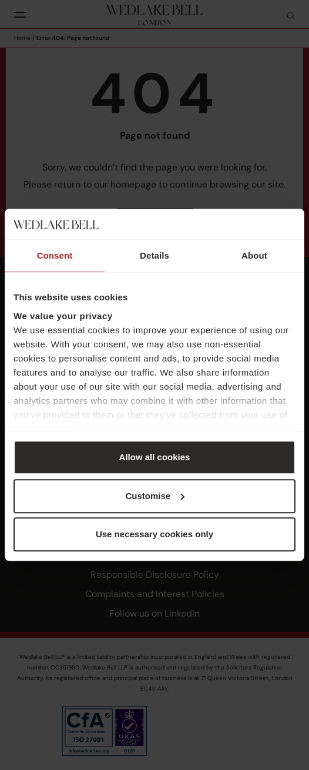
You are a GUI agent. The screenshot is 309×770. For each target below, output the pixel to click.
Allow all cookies (154, 458)
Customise (154, 496)
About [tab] (254, 256)
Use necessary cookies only (154, 535)
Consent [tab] (55, 256)
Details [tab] (154, 256)
